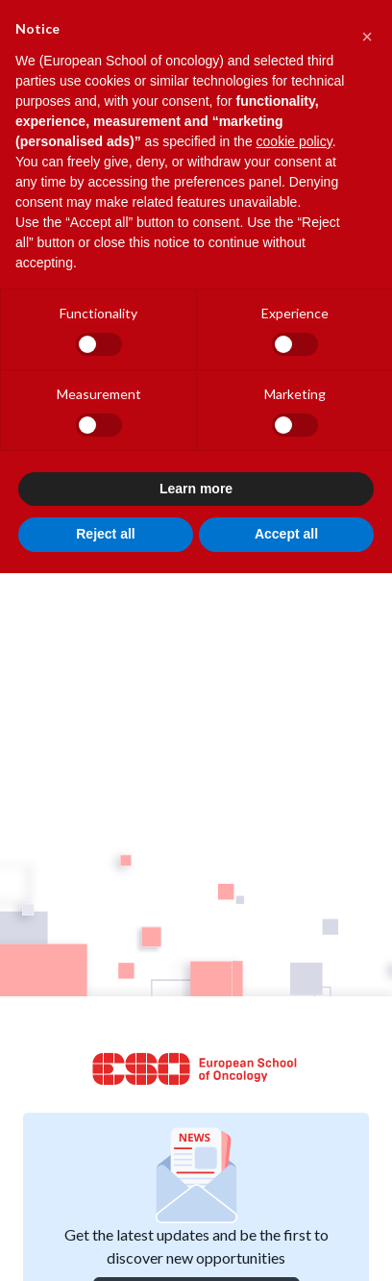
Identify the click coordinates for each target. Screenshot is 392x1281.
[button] (367, 30)
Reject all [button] (105, 533)
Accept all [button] (286, 533)
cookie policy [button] (294, 141)
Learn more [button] (196, 488)
